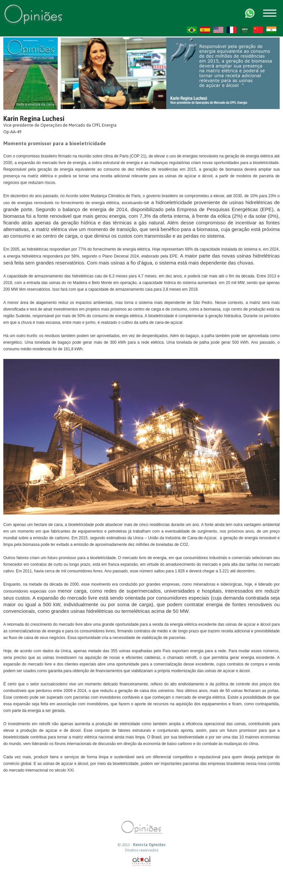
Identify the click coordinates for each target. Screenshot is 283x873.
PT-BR (192, 30)
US (218, 30)
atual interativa (141, 861)
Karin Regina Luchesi (33, 118)
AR (245, 30)
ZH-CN (258, 30)
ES (205, 30)
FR (232, 30)
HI (271, 30)
